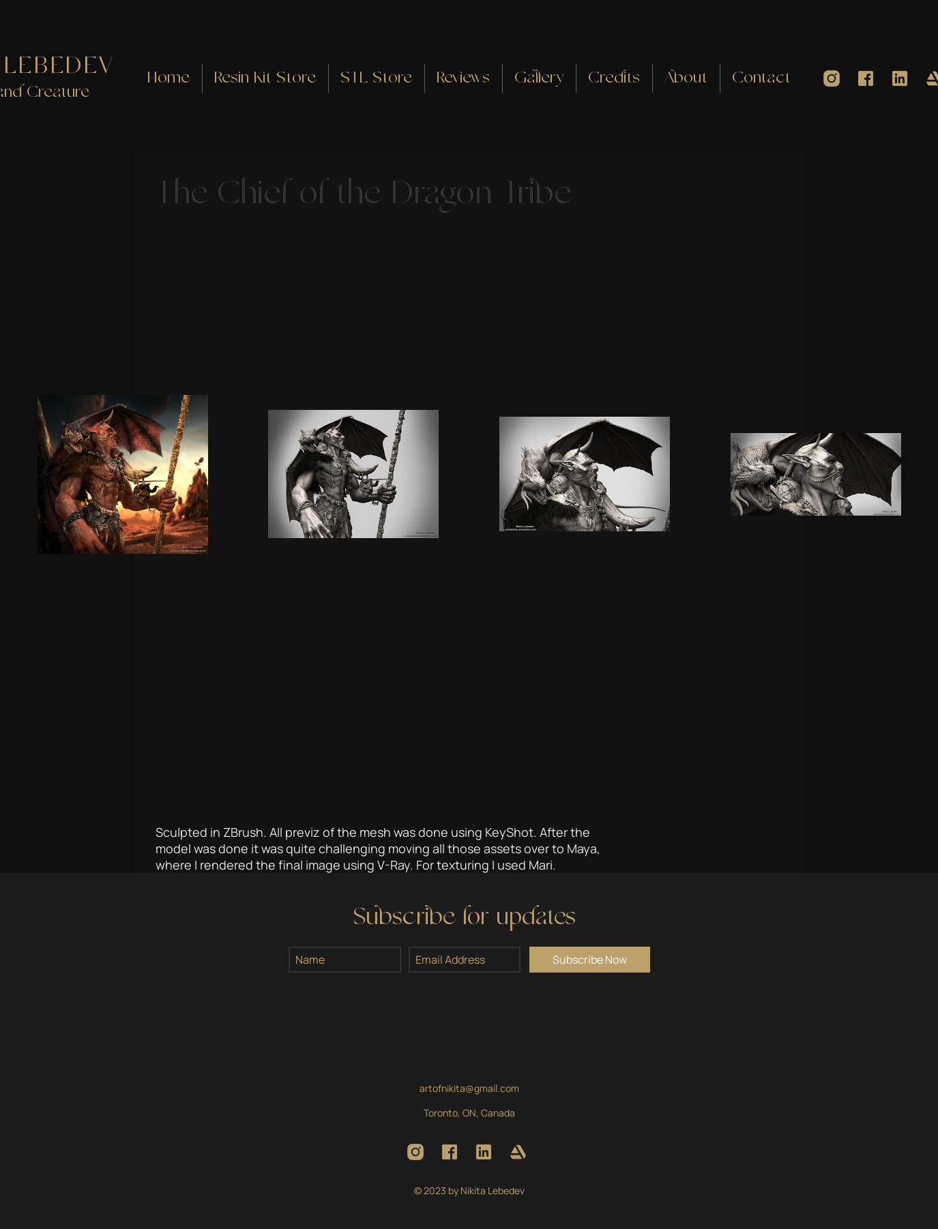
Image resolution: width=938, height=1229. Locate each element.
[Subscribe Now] (589, 960)
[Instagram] (831, 78)
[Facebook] (865, 78)
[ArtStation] (518, 1152)
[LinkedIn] (900, 78)
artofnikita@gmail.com (469, 1088)
